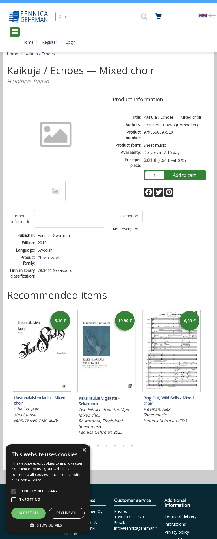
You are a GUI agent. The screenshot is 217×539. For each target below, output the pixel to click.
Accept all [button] (29, 513)
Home (28, 42)
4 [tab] (106, 446)
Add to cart (184, 175)
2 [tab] (89, 446)
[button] (144, 16)
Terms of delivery (180, 516)
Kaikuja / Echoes (40, 53)
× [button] (84, 450)
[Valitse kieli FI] (212, 15)
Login (71, 42)
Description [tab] (127, 216)
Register (49, 42)
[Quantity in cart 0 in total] (158, 16)
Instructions (175, 524)
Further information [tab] (22, 218)
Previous (5, 374)
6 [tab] (123, 446)
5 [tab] (115, 446)
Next (207, 374)
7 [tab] (132, 446)
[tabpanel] (42, 367)
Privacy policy (176, 532)
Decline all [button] (66, 513)
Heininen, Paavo (159, 124)
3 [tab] (98, 446)
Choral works (50, 257)
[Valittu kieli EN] (202, 15)
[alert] (48, 488)
